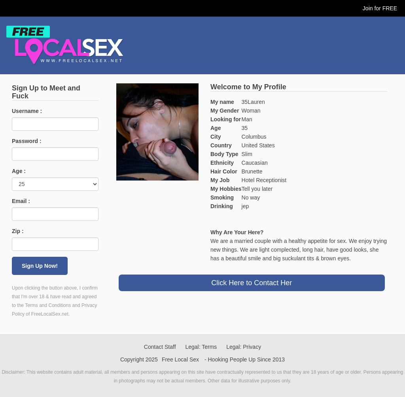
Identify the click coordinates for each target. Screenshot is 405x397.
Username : (27, 111)
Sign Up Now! (40, 266)
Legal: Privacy (243, 347)
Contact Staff (160, 347)
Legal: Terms (201, 347)
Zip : (18, 231)
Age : (19, 171)
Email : (21, 201)
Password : (27, 141)
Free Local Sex (180, 359)
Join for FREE (380, 8)
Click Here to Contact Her (251, 283)
